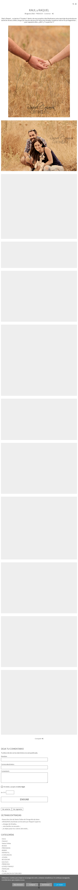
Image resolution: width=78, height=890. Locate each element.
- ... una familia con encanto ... (11, 826)
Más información (18, 885)
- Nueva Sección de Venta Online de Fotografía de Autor (20, 819)
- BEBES (4, 850)
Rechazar (45, 885)
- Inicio (3, 839)
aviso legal (21, 787)
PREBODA (39, 13)
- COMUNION (6, 855)
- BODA (4, 846)
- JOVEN (4, 857)
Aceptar (59, 885)
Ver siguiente (17, 809)
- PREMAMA (5, 848)
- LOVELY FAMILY (7, 866)
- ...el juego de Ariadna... (9, 824)
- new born (4, 862)
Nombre (4, 756)
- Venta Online (6, 843)
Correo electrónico (7, 764)
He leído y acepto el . (14, 787)
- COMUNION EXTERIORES (11, 873)
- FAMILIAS (5, 869)
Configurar (32, 885)
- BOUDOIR (5, 859)
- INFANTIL (5, 852)
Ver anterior (6, 809)
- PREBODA (5, 864)
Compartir (39, 738)
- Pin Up (4, 871)
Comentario (5, 771)
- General (4, 841)
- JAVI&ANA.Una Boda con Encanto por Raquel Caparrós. (21, 822)
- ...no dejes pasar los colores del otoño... (14, 828)
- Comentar (47, 13)
